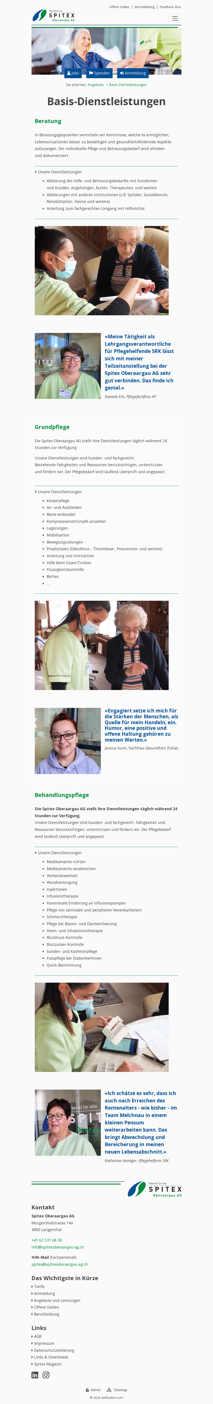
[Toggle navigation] (175, 18)
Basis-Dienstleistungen (128, 85)
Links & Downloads (51, 1357)
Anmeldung (44, 1293)
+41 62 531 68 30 (47, 1240)
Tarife (39, 1286)
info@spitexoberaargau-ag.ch (58, 1247)
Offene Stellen (46, 1307)
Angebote (95, 85)
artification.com (112, 1398)
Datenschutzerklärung (54, 1350)
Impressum (44, 1343)
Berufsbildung (46, 1314)
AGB (38, 1336)
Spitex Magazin (48, 1364)
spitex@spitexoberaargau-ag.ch (60, 1264)
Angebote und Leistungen (57, 1300)
